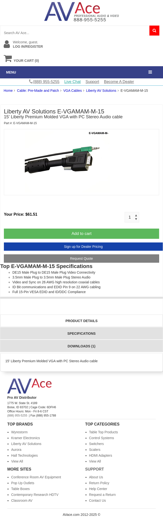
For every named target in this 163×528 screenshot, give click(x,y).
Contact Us (97, 500)
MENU (11, 72)
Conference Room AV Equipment (36, 477)
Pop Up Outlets (22, 483)
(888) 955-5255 (17, 415)
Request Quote (81, 258)
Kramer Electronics (25, 438)
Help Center (98, 489)
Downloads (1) (81, 346)
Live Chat (72, 82)
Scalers (95, 450)
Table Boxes (20, 489)
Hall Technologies (24, 455)
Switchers (96, 444)
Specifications (81, 333)
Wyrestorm (19, 432)
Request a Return (102, 495)
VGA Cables (72, 91)
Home (8, 91)
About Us (96, 477)
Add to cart (81, 233)
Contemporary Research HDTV (35, 495)
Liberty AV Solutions (101, 91)
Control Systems (101, 438)
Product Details (82, 321)
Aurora (16, 450)
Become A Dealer (119, 82)
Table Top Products (103, 432)
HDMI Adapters (100, 455)
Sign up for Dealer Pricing (83, 247)
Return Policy (99, 483)
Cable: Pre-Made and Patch (38, 91)
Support (92, 82)
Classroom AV (22, 500)
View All (17, 461)
